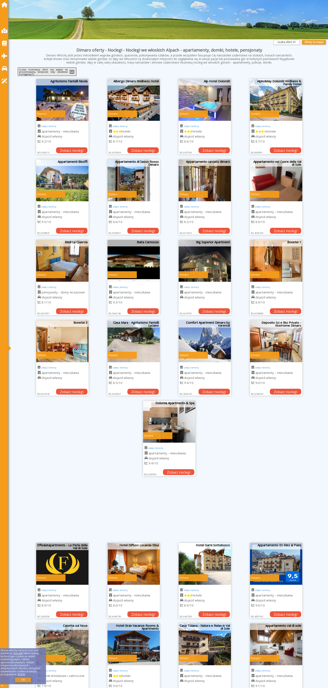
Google (18, 653)
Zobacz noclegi (71, 150)
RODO (21, 674)
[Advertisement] (169, 511)
